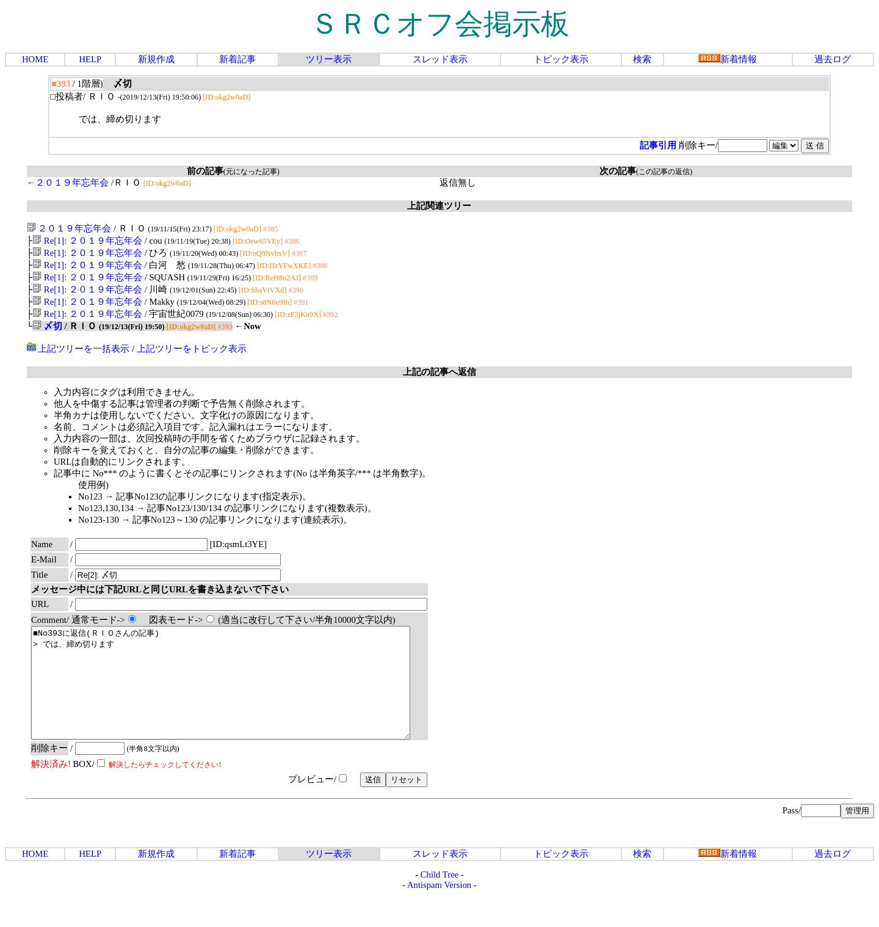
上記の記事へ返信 (439, 382)
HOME (35, 59)
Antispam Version (439, 917)
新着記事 (237, 59)
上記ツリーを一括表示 (78, 358)
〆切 (47, 336)
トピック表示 (561, 59)
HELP (90, 59)
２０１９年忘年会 (69, 228)
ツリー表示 (329, 59)
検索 (642, 59)
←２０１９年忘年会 (68, 182)
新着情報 (727, 59)
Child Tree (439, 906)
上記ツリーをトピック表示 (192, 358)
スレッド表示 (440, 59)
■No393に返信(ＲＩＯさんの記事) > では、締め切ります (243, 703)
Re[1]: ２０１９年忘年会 (87, 242)
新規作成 (156, 59)
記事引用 (658, 145)
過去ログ (832, 59)
